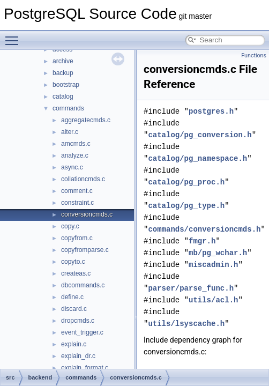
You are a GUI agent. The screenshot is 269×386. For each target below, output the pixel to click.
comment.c (77, 191)
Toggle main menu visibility (14, 36)
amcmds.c (76, 143)
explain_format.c (84, 368)
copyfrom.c (77, 238)
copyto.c (73, 261)
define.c (72, 297)
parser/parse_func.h (191, 288)
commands (68, 108)
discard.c (74, 309)
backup (63, 73)
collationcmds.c (83, 179)
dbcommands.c (82, 285)
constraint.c (77, 202)
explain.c (73, 344)
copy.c (70, 226)
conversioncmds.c (87, 214)
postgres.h (211, 111)
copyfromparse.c (85, 250)
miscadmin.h (213, 264)
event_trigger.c (82, 332)
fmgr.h (202, 241)
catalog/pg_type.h (186, 206)
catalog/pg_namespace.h (197, 158)
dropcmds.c (77, 320)
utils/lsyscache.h (186, 323)
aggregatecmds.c (85, 120)
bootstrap (66, 84)
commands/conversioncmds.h (204, 229)
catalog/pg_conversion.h (199, 135)
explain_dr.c (78, 356)
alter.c (69, 132)
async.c (72, 167)
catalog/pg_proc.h (186, 182)
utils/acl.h (213, 300)
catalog (63, 96)
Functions (253, 55)
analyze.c (74, 155)
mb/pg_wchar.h (218, 253)
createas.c (76, 273)
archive (63, 61)
